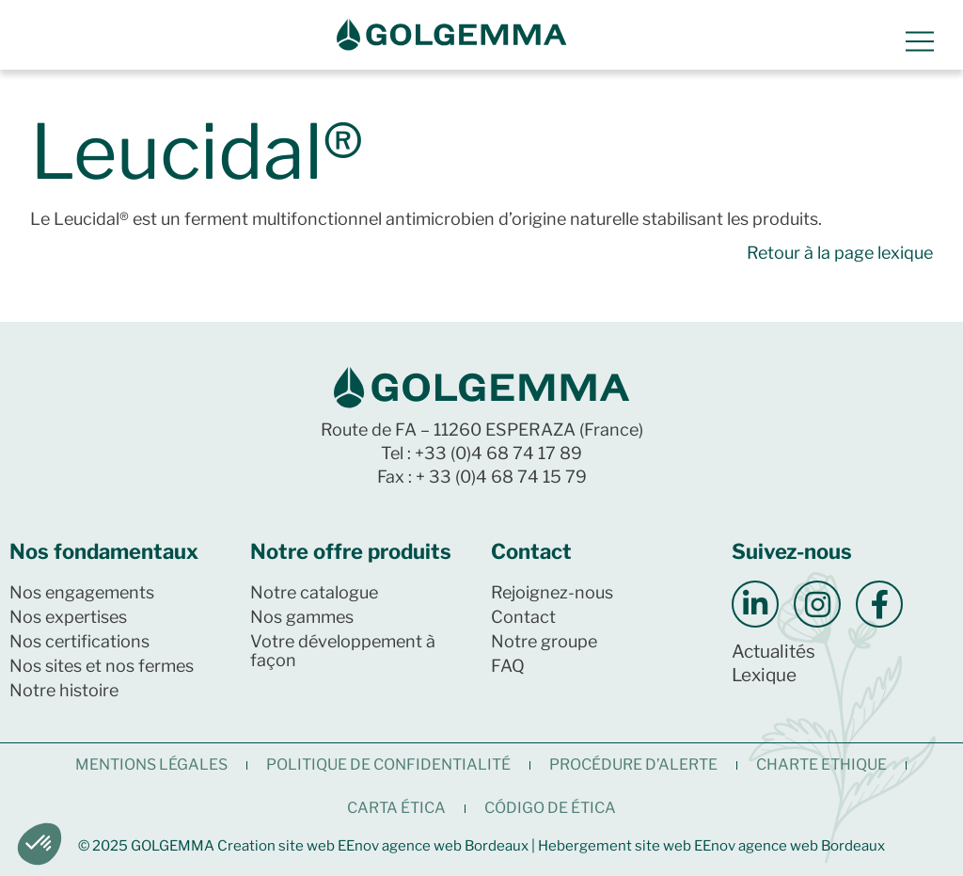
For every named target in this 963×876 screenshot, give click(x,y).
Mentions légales (151, 764)
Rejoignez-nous (552, 592)
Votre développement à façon (342, 650)
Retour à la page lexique (840, 253)
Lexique (764, 675)
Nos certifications (79, 641)
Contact (523, 617)
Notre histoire (63, 690)
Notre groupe (544, 641)
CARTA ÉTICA (396, 808)
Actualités (773, 651)
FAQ (508, 666)
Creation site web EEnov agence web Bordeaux (373, 845)
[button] (39, 844)
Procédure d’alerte (633, 764)
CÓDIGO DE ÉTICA (550, 808)
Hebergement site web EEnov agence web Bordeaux (711, 845)
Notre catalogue (314, 592)
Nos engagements (81, 592)
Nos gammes (302, 617)
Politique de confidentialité (388, 764)
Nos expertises (68, 617)
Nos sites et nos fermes (101, 666)
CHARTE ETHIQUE (821, 764)
